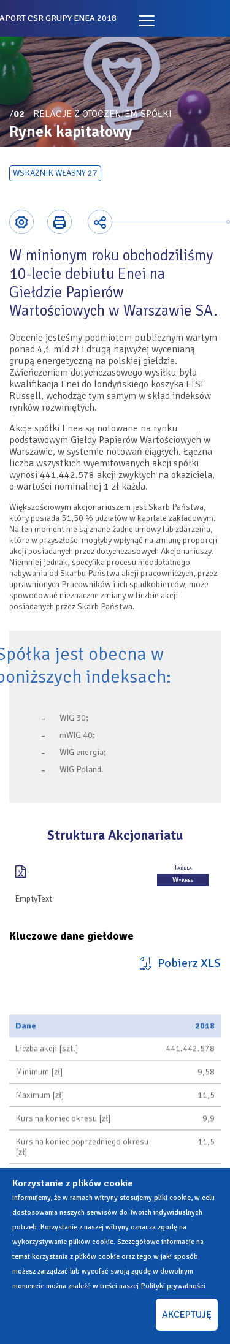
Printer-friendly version (59, 222)
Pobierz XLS (189, 963)
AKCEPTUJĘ (187, 1314)
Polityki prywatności (173, 1286)
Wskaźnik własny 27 (55, 173)
